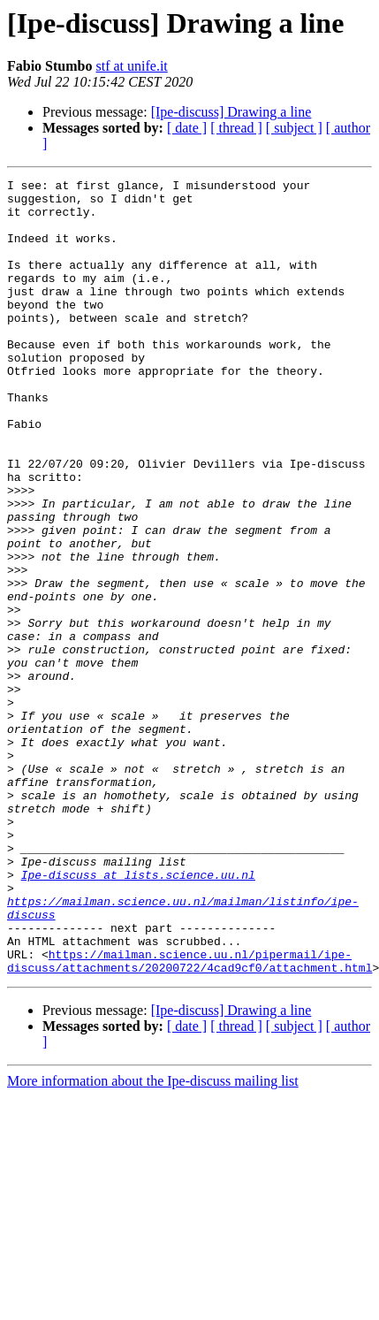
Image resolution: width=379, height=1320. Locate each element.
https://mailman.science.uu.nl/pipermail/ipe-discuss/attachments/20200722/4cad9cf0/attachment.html (189, 1118)
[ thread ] (236, 127)
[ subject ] (294, 127)
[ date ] (187, 127)
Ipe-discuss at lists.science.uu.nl (138, 1015)
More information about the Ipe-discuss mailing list (153, 1240)
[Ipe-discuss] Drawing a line (231, 111)
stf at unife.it (131, 65)
